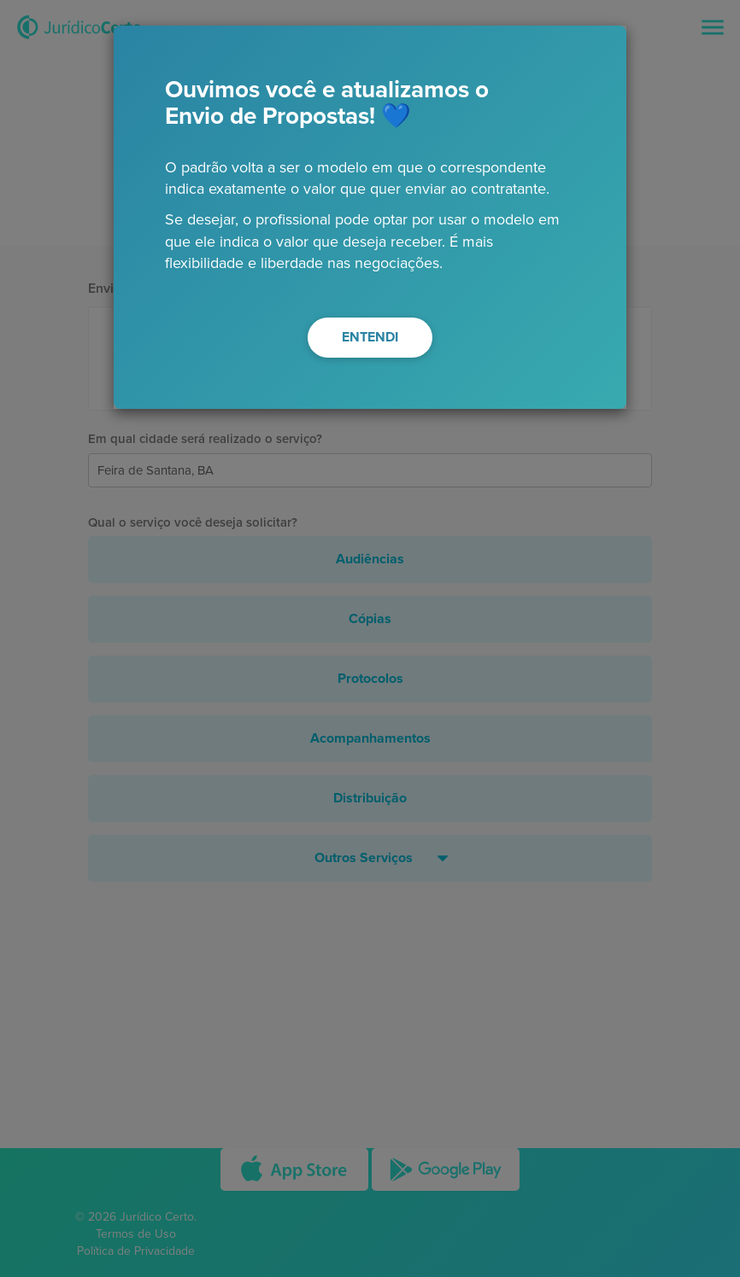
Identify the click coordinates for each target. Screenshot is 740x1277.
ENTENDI (370, 337)
